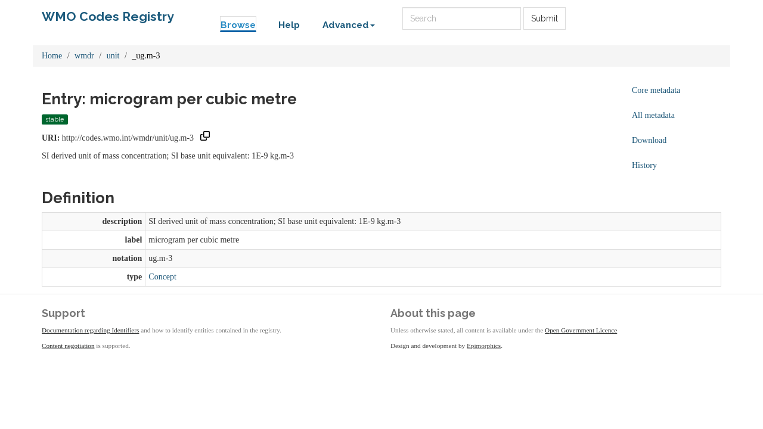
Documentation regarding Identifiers (90, 330)
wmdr (84, 55)
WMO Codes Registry (108, 16)
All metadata (653, 115)
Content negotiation (68, 345)
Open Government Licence (581, 330)
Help (289, 25)
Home (52, 55)
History (644, 165)
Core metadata (656, 90)
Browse (238, 25)
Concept (162, 276)
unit (113, 55)
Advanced (348, 25)
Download (649, 140)
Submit (544, 18)
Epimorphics (484, 345)
